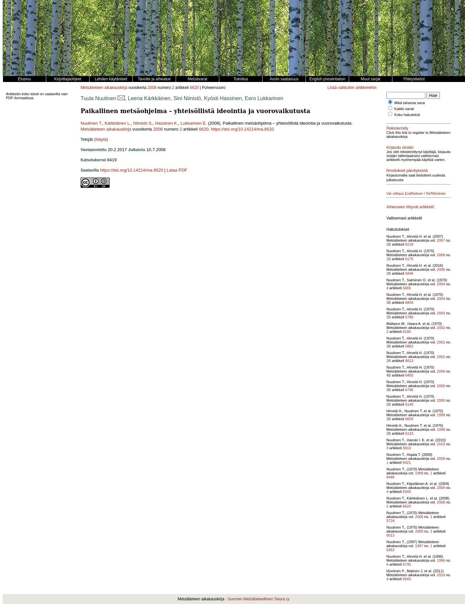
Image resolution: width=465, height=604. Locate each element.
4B (388, 375)
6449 (390, 477)
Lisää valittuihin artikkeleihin (351, 87)
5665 (407, 288)
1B (388, 259)
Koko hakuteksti (407, 115)
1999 (441, 415)
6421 (407, 462)
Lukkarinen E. (194, 123)
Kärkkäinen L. (118, 123)
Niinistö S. (143, 123)
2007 (441, 240)
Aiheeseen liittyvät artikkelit (410, 207)
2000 (441, 371)
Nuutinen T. (91, 123)
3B (388, 302)
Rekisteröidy (397, 128)
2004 (441, 284)
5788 (409, 317)
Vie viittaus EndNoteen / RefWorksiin (416, 193)
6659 (409, 419)
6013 (390, 535)
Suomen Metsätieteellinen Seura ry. (259, 599)
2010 (441, 444)
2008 (152, 87)
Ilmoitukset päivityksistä (407, 170)
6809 (409, 302)
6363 (390, 550)
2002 (441, 328)
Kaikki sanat (404, 109)
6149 (409, 404)
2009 (441, 488)
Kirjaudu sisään (399, 147)
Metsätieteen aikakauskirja (104, 87)
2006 (441, 255)
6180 (407, 332)
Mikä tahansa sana (409, 103)
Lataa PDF (176, 170)
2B (388, 244)
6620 (194, 87)
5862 (409, 346)
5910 (407, 448)
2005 (441, 269)
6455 (409, 375)
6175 (409, 259)
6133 (409, 433)
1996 (441, 560)
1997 (419, 546)
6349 (407, 492)
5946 (409, 273)
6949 (407, 579)
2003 (441, 313)
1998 (441, 429)
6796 (409, 390)
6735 (407, 564)
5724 (390, 521)
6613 (409, 361)
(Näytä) (101, 139)
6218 (409, 244)
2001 (441, 342)
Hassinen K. (166, 123)
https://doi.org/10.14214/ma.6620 (242, 129)
